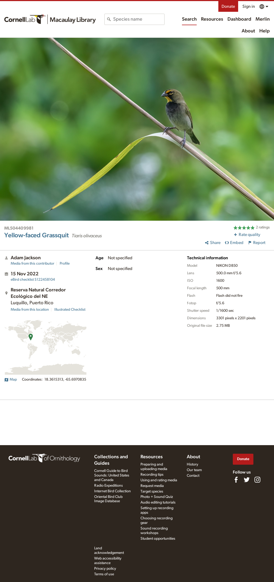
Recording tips (151, 474)
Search (189, 19)
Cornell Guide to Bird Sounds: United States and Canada (111, 475)
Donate (228, 6)
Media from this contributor (32, 263)
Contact (193, 476)
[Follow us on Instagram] (257, 479)
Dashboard (239, 19)
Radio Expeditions (108, 485)
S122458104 (33, 279)
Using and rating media (158, 480)
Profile (65, 263)
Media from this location (30, 309)
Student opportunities (157, 538)
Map (10, 379)
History (192, 464)
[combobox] (138, 19)
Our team (194, 470)
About (248, 31)
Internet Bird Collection (112, 491)
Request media (152, 486)
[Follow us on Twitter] (246, 479)
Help (264, 31)
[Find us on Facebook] (236, 479)
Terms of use (104, 574)
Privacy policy (105, 568)
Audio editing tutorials (158, 502)
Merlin (263, 19)
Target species (151, 491)
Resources (212, 19)
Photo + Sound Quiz (156, 497)
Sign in (248, 6)
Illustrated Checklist (69, 309)
